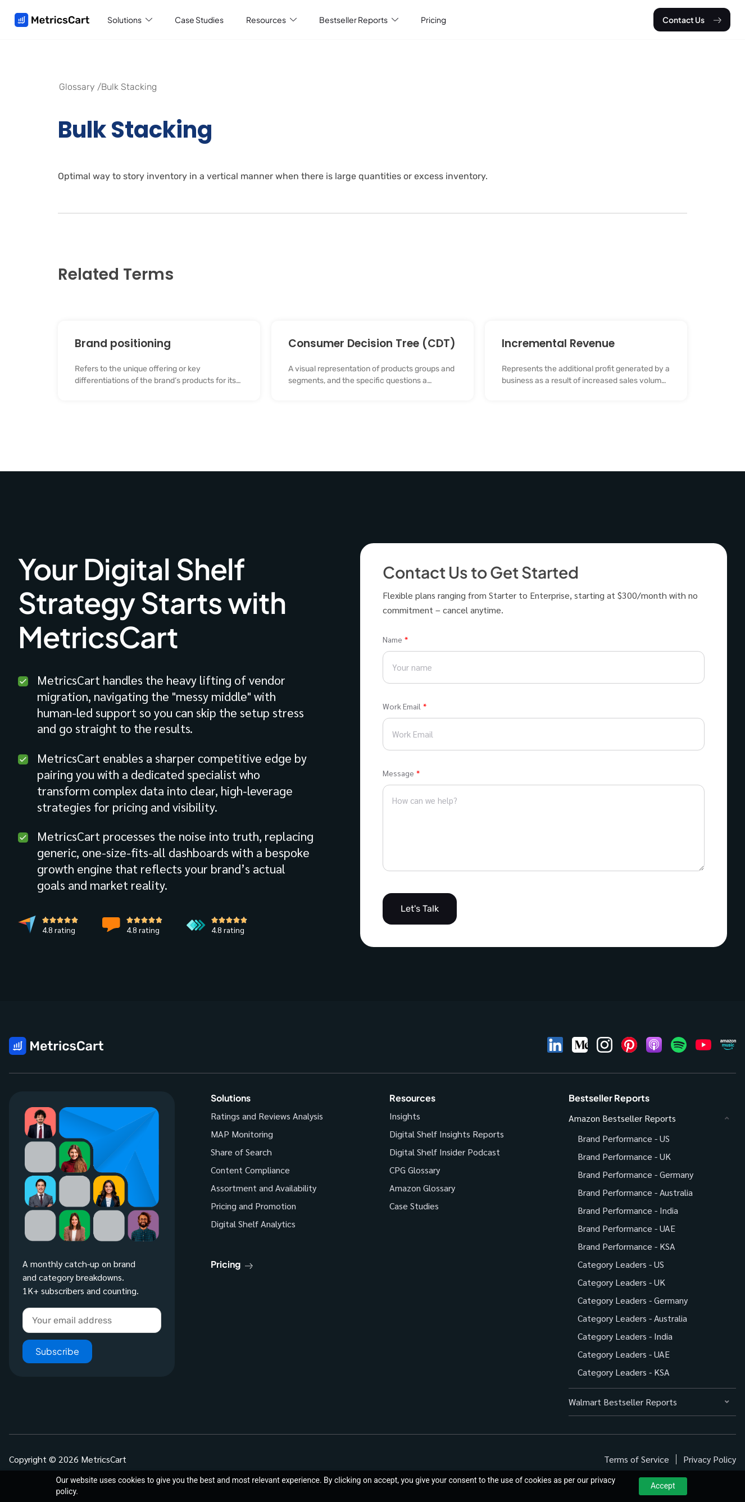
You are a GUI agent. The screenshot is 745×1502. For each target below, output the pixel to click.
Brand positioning (123, 343)
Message (398, 773)
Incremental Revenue (558, 343)
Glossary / (80, 86)
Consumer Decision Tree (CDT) (372, 343)
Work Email (402, 706)
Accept (663, 1485)
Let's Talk (420, 908)
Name (392, 639)
